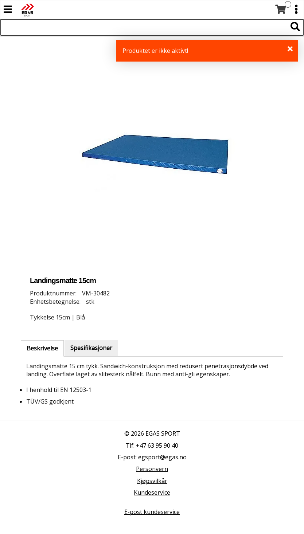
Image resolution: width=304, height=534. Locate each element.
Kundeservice (152, 492)
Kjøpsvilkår (152, 481)
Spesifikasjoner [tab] (91, 348)
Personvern (152, 469)
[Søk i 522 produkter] (144, 27)
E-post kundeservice (152, 512)
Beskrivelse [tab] (42, 348)
